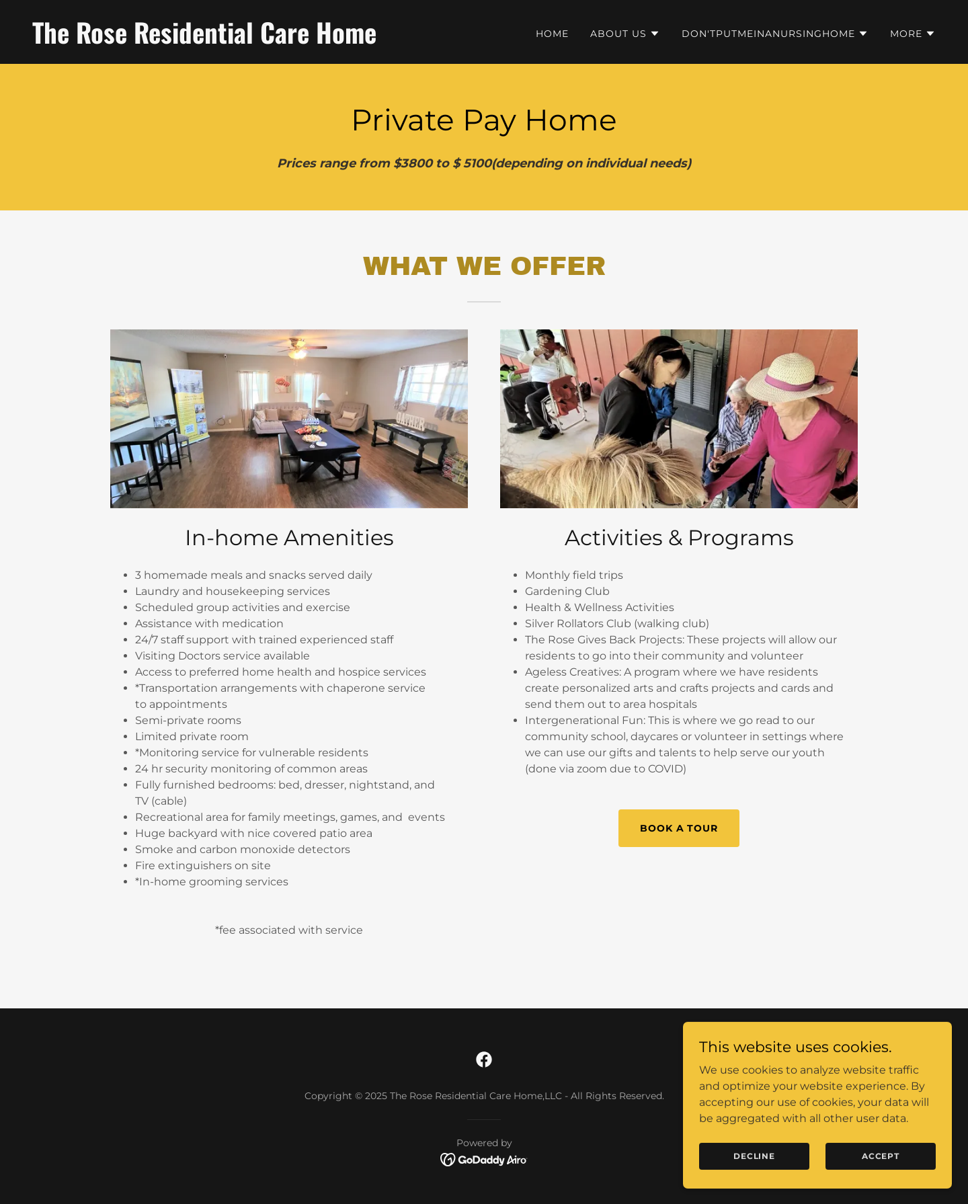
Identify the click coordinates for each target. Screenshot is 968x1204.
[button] (625, 34)
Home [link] (552, 34)
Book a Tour (679, 828)
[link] (252, 40)
